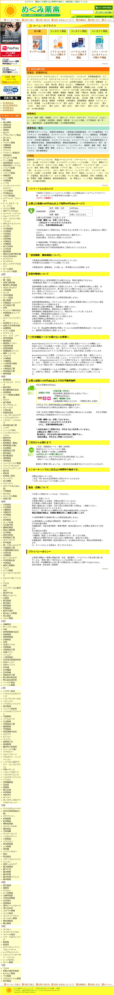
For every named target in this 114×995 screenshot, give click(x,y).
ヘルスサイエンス (11, 775)
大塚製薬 (7, 244)
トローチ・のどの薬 (70, 90)
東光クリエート (10, 595)
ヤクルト (7, 890)
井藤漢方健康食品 (57, 132)
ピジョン (7, 737)
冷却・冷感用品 (96, 176)
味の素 (6, 140)
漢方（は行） (54, 106)
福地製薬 (7, 744)
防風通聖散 (81, 101)
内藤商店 (7, 624)
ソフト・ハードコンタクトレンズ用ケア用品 (99, 54)
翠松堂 (6, 473)
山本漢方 (7, 901)
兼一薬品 (7, 280)
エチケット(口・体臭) (54, 165)
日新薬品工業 (9, 650)
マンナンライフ (10, 834)
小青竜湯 (60, 101)
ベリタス (7, 780)
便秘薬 (70, 93)
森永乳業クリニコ (11, 877)
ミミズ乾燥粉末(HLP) (88, 143)
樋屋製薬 (7, 726)
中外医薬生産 (9, 560)
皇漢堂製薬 (8, 348)
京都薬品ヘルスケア (12, 303)
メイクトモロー (10, 851)
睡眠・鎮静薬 (65, 87)
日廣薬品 (7, 639)
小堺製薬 (7, 358)
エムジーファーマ (11, 216)
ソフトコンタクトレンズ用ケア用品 (58, 54)
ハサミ (100, 173)
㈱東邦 (6, 598)
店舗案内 (81, 20)
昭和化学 (7, 438)
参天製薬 (7, 402)
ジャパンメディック (12, 468)
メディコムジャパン (12, 859)
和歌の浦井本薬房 (11, 971)
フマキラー (8, 752)
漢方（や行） (80, 106)
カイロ (30, 173)
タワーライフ (9, 540)
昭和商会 (7, 440)
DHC (5, 585)
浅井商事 (7, 127)
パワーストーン (80, 160)
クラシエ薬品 (9, 331)
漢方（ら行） (93, 106)
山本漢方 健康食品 (42, 140)
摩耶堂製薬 (8, 824)
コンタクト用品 (77, 120)
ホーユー (7, 797)
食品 (104, 145)
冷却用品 (51, 120)
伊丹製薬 (7, 170)
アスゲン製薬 (9, 143)
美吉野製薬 (8, 844)
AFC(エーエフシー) (11, 224)
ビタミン (60, 148)
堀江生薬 (7, 790)
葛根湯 (52, 101)
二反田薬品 (8, 657)
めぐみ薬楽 (35, 10)
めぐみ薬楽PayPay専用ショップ (11, 51)
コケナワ (7, 356)
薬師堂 (6, 888)
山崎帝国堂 (8, 895)
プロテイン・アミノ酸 (97, 148)
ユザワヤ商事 (9, 911)
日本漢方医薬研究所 (12, 660)
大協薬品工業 (9, 548)
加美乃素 (54, 168)
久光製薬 (7, 721)
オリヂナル (8, 261)
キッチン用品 (73, 176)
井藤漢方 (7, 175)
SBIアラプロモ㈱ (10, 211)
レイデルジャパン (11, 952)
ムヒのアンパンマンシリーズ (56, 82)
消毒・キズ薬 (95, 98)
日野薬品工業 (9, 724)
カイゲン (7, 277)
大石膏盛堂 (8, 229)
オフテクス (8, 259)
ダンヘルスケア (10, 558)
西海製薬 (7, 380)
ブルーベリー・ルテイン (76, 148)
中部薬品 (7, 563)
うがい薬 (43, 90)
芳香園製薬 (8, 782)
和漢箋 (37, 103)
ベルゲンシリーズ (90, 79)
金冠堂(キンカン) (10, 323)
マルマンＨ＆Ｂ (10, 826)
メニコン (7, 862)
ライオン (7, 929)
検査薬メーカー (10, 343)
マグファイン (9, 816)
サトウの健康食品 (95, 132)
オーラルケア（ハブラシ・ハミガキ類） (73, 162)
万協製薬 (7, 716)
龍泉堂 (6, 945)
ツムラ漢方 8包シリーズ (52, 103)
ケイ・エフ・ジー (11, 336)
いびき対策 (46, 173)
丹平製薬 (7, 543)
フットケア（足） (99, 170)
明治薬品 (7, 857)
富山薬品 (7, 616)
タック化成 (8, 522)
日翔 (5, 642)
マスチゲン (37, 82)
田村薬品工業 (9, 538)
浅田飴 (6, 130)
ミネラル (30, 151)
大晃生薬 (7, 553)
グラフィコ (8, 333)
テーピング (92, 118)
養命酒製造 (8, 921)
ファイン (7, 739)
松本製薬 (7, 821)
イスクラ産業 (9, 168)
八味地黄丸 (70, 101)
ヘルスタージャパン (12, 777)
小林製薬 (7, 366)
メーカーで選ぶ (12, 20)
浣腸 (77, 93)
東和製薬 (7, 606)
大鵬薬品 (7, 510)
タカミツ (7, 517)
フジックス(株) (9, 749)
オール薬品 (8, 269)
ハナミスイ (8, 701)
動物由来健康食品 (70, 143)
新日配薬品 (8, 456)
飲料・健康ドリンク (46, 145)
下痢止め (84, 93)
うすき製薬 (8, 191)
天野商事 (7, 148)
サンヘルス (8, 407)
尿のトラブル (38, 95)
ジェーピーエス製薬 (12, 463)
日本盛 (6, 667)
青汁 (100, 143)
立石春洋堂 (8, 525)
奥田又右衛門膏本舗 (12, 254)
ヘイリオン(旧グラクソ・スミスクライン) (12, 764)
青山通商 (7, 122)
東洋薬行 (7, 603)
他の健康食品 (41, 151)
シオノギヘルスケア (12, 415)
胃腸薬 (56, 93)
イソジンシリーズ (34, 77)
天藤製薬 (7, 145)
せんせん (7, 494)
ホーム (37, 25)
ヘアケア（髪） (66, 168)
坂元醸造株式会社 (11, 390)
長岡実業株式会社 (11, 632)
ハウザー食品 (9, 691)
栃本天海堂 (8, 611)
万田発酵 (7, 831)
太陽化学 (7, 512)
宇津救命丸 (8, 193)
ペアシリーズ (75, 79)
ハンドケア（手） (82, 170)
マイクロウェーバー (12, 808)
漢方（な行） (41, 106)
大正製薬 (7, 507)
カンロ (6, 293)
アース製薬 (8, 160)
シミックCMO (9, 430)
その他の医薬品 (37, 109)
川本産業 (7, 290)
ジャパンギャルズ (11, 466)
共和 (5, 308)
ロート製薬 (8, 962)
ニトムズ (7, 655)
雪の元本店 (8, 908)
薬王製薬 (7, 885)
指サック (64, 118)
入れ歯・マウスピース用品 (44, 162)
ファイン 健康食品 (90, 135)
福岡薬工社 (8, 742)
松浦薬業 (7, 819)
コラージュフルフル (44, 160)
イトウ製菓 (8, 178)
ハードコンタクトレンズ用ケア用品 (79, 54)
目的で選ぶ (28, 20)
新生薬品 (7, 453)
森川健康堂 (8, 867)
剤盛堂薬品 (8, 413)
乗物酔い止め (89, 87)
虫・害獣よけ (75, 178)
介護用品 (34, 176)
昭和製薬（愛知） (11, 443)
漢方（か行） (81, 103)
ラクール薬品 (9, 934)
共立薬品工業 (9, 305)
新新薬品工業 (9, 450)
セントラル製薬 (10, 496)
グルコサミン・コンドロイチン (69, 145)
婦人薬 (44, 101)
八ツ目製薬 (8, 893)
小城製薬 (7, 361)
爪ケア (74, 173)
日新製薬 (7, 647)
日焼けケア (77, 165)
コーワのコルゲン (67, 77)
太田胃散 (7, 239)
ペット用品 (87, 178)
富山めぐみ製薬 (10, 613)
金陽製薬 (7, 328)
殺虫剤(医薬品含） (60, 178)
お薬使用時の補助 (51, 123)
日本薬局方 (35, 101)
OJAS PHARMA (10, 256)
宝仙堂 (6, 785)
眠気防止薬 (77, 87)
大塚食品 (7, 241)
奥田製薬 (7, 251)
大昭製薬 (7, 555)
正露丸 (100, 93)
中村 (5, 629)
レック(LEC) (8, 960)
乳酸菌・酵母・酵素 (46, 148)
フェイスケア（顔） (92, 165)
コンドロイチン (92, 85)
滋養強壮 (99, 82)
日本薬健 (7, 672)
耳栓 (68, 173)
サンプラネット (10, 405)
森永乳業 (7, 874)
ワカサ (6, 968)
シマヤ (6, 428)
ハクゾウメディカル (12, 699)
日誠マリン (8, 652)
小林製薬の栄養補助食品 (76, 132)
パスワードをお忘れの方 (40, 189)
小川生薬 (7, 249)
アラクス (7, 150)
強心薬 (54, 85)
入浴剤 (37, 173)
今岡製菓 (7, 181)
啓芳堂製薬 (8, 338)
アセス (94, 162)
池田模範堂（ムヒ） (12, 163)
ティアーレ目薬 (37, 51)
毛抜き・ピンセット (87, 173)
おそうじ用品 (60, 176)
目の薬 (85, 98)
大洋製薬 (7, 515)
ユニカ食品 (8, 913)
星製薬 (6, 787)
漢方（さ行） (94, 103)
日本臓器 (7, 670)
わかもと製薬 (9, 973)
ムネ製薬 (7, 846)
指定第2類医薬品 (10, 105)
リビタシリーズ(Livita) (61, 140)
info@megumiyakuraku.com (51, 990)
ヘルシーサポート (11, 772)
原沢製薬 (7, 706)
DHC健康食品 (43, 135)
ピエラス (7, 734)
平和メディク (9, 769)
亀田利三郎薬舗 (10, 285)
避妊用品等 (37, 123)
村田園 (6, 849)
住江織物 (7, 481)
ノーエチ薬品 (9, 682)
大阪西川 (7, 236)
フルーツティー (10, 754)
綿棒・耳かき (58, 173)
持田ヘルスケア (10, 864)
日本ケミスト (9, 662)
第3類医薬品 (8, 110)
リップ (68, 165)
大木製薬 (7, 231)
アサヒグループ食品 (12, 135)
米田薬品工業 (9, 371)
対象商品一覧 (10, 92)
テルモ (6, 583)
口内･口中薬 (86, 90)
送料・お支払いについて (62, 20)
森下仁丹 (7, 869)
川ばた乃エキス (10, 288)
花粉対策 (30, 160)
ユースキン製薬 (10, 918)
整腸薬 (63, 93)
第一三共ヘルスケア (12, 545)
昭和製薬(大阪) (9, 445)
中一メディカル (10, 627)
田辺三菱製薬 (9, 530)
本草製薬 (7, 792)
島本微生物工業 (10, 425)
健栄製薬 (7, 341)
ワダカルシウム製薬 (12, 978)
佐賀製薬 (7, 392)
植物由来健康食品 (53, 143)
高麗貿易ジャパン (11, 351)
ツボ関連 (41, 120)
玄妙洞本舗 (8, 346)
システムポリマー (11, 418)
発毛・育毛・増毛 (41, 168)
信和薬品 (7, 461)
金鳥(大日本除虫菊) (11, 325)
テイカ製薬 (8, 570)
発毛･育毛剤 (51, 95)
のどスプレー (54, 90)
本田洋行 (7, 795)
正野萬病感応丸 (94, 77)
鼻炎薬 (33, 93)
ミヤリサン (8, 841)
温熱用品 (84, 176)
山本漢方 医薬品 (76, 82)
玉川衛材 (7, 532)
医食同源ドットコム (12, 165)
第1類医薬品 (8, 103)
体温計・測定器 (63, 120)
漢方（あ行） (68, 103)
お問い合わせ (93, 20)
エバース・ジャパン (12, 213)
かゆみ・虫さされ (81, 95)
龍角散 (6, 942)
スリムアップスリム (80, 140)
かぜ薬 (100, 87)
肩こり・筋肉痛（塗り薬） (45, 98)
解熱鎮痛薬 (53, 87)
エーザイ (7, 226)
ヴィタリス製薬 (10, 271)
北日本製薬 (8, 295)
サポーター (81, 118)
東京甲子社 (9, 593)
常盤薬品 (7, 608)
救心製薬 (7, 300)
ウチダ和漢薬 (9, 196)
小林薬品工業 (9, 369)
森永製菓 (7, 872)
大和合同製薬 (9, 898)
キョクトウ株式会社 (12, 310)
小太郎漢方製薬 (10, 363)
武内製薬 (7, 520)
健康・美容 (96, 145)
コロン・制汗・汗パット (63, 170)
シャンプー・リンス (83, 168)
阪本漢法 (7, 387)
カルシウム (39, 85)
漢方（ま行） (67, 106)
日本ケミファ (9, 665)
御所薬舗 (7, 374)
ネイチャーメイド (58, 135)
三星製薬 (7, 839)
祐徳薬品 (7, 903)
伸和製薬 (7, 458)
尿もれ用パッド (46, 176)
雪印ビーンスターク (12, 906)
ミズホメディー (10, 836)
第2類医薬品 (8, 108)
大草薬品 (7, 234)
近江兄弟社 (8, 246)
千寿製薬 (7, 491)
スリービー (8, 483)
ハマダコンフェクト (12, 704)
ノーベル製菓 (9, 685)
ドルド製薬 (8, 618)
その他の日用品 (39, 181)
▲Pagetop (105, 63)
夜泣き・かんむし (66, 85)
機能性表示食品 (37, 143)
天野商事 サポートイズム (37, 132)
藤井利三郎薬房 (10, 747)
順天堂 (6, 471)
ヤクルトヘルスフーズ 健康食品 (70, 137)
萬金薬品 (7, 829)
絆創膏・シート (51, 118)
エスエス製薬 (9, 208)
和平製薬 (7, 981)
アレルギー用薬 (44, 93)
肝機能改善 (79, 85)
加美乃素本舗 (9, 282)
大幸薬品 (7, 505)
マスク (72, 118)
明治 (5, 854)
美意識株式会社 (10, 732)
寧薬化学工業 (9, 675)
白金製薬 (7, 448)
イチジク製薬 (9, 173)
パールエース (9, 719)
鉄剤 (47, 85)
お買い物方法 (42, 20)
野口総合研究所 (10, 680)
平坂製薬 (7, 729)
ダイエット (31, 148)
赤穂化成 (7, 125)
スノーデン (8, 478)
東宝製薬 (7, 601)
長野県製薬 (8, 637)
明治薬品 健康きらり (47, 137)
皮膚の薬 (61, 95)
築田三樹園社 (9, 565)
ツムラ (6, 568)
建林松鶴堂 (8, 527)
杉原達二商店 (9, 476)
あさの (6, 132)
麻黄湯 (91, 101)
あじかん (7, 138)
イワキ (6, 183)
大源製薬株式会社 (11, 550)
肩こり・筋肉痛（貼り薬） (69, 98)
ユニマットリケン (11, 916)
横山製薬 (7, 923)
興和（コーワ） (10, 353)
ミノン (92, 160)
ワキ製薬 (7, 976)
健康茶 (87, 145)
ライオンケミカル (11, 932)
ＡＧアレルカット (51, 77)
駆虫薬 (93, 93)
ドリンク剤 (89, 82)
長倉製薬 (7, 634)
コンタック (81, 77)
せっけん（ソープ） (42, 170)
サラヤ (6, 400)
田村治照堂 (8, 535)
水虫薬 (69, 95)
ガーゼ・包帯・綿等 (35, 118)
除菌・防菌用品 (44, 178)
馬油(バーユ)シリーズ (63, 160)
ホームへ (105, 20)
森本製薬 (7, 879)
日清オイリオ (9, 645)
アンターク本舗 (10, 158)
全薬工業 (7, 499)
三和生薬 (7, 410)
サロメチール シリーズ (58, 79)
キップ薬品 (8, 298)
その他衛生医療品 (67, 123)
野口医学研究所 (74, 135)
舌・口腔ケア (38, 165)
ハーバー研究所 (10, 709)
